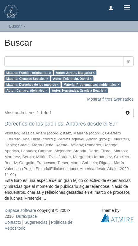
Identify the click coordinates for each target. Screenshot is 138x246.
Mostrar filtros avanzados (110, 99)
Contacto (12, 222)
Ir (128, 61)
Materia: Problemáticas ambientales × (91, 84)
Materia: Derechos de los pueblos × (32, 84)
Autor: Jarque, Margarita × (75, 72)
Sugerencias (35, 222)
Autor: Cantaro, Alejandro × (26, 90)
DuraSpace (26, 216)
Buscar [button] (17, 26)
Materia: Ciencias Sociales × (27, 78)
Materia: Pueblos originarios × (28, 72)
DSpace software (20, 210)
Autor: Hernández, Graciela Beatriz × (79, 90)
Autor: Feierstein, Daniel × (72, 78)
